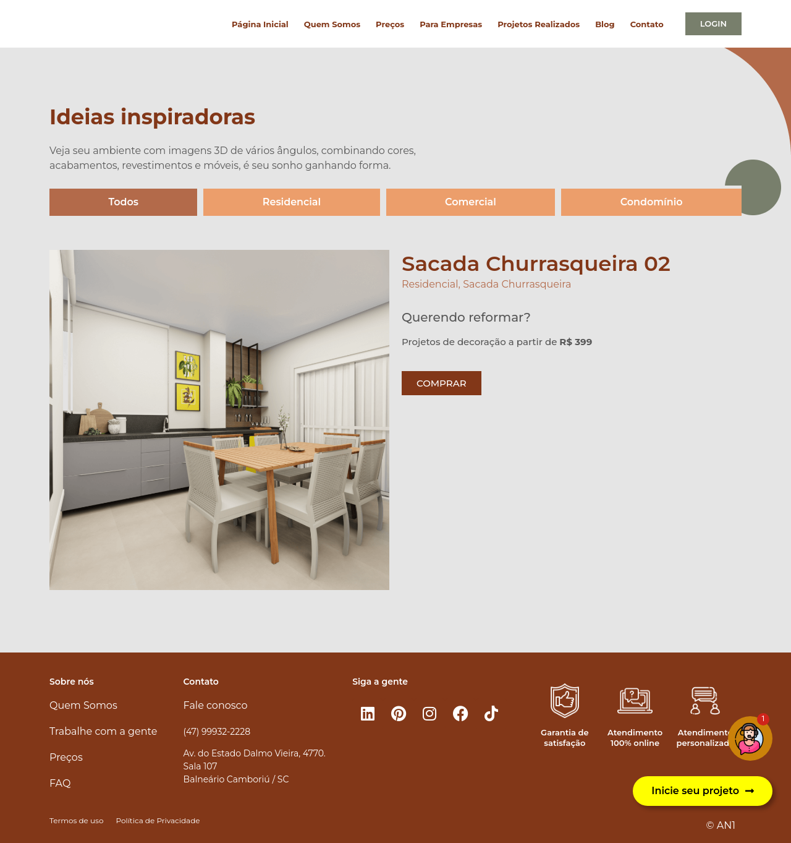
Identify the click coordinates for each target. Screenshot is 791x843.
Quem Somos (332, 24)
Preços (390, 24)
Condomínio (651, 202)
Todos (123, 202)
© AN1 (720, 825)
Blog (604, 24)
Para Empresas (451, 24)
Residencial (292, 202)
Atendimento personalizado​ (705, 737)
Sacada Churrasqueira (517, 284)
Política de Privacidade (158, 820)
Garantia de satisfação (564, 737)
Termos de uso (76, 820)
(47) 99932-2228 (217, 731)
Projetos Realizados (538, 24)
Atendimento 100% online (634, 737)
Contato (647, 24)
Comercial (470, 202)
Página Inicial (260, 24)
